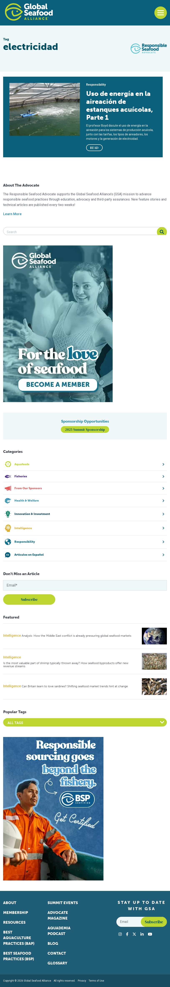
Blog (53, 943)
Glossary (57, 963)
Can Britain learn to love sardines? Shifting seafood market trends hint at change (75, 686)
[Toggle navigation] (160, 12)
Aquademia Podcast (59, 931)
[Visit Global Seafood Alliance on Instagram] (120, 934)
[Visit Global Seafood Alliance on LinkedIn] (142, 934)
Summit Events (63, 903)
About (9, 903)
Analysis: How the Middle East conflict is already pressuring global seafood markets (76, 635)
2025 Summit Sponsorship (85, 429)
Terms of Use (96, 980)
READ (94, 147)
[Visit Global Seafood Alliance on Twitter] (134, 934)
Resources (14, 922)
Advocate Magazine (58, 915)
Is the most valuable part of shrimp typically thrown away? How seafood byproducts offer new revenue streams (65, 665)
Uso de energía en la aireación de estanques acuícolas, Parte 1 (119, 105)
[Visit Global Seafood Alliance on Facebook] (127, 934)
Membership (15, 912)
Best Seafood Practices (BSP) (18, 956)
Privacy (82, 980)
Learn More (12, 214)
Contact (57, 953)
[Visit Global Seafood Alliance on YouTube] (150, 934)
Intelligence (12, 636)
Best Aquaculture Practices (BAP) (18, 938)
